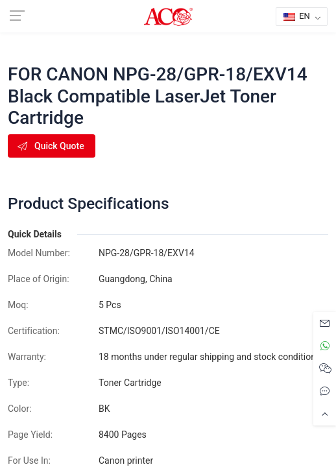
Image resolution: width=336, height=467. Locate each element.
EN (296, 16)
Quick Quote (50, 145)
